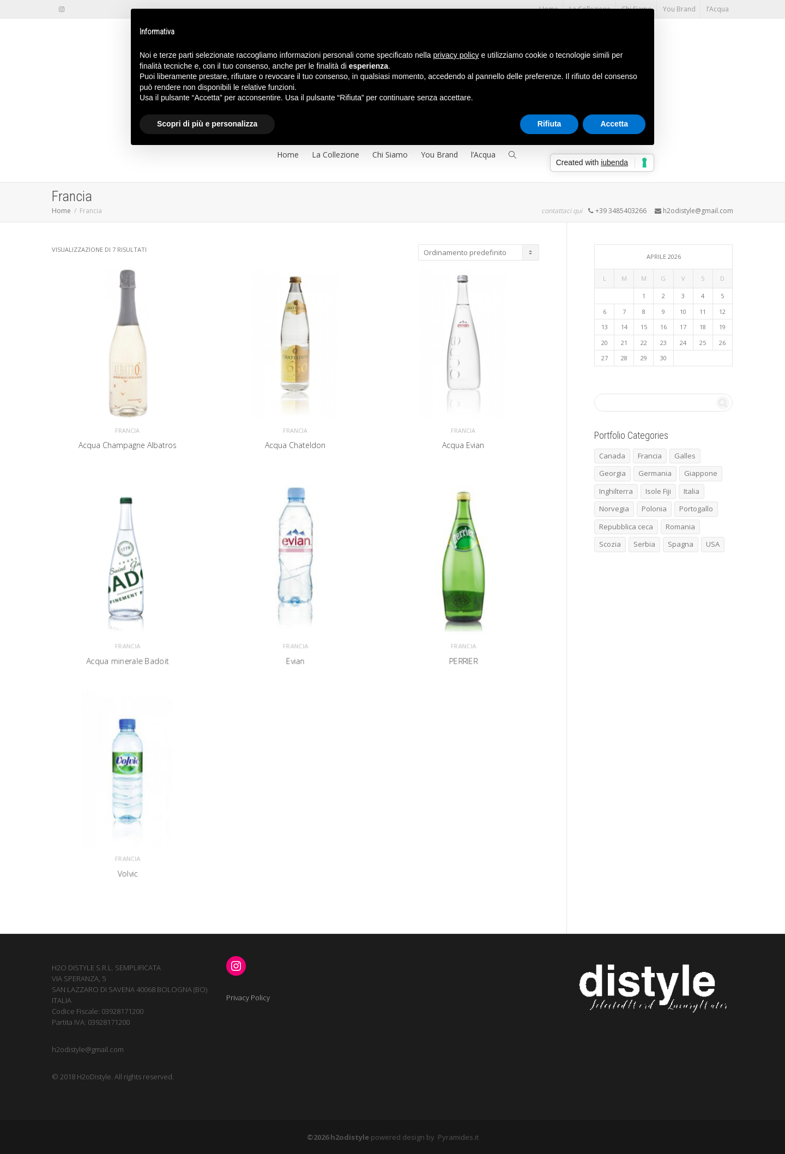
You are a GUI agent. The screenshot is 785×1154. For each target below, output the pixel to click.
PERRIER (463, 646)
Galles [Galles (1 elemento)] (685, 456)
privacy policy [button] (456, 55)
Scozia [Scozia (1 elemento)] (610, 544)
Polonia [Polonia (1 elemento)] (654, 508)
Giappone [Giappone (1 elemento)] (700, 473)
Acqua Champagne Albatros (128, 448)
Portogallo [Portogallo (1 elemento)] (696, 508)
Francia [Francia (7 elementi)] (650, 456)
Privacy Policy (248, 997)
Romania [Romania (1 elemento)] (680, 526)
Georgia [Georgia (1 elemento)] (612, 473)
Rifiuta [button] (549, 123)
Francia (128, 432)
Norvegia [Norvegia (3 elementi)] (614, 508)
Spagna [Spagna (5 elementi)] (680, 544)
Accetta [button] (614, 123)
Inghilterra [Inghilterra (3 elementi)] (616, 491)
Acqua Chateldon (295, 448)
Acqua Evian (463, 448)
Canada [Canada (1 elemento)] (612, 456)
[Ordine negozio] (478, 252)
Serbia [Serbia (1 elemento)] (644, 544)
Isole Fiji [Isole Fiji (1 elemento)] (658, 491)
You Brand (679, 9)
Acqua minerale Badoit (127, 646)
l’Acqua (717, 9)
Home (288, 154)
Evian (295, 646)
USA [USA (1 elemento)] (713, 544)
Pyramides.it (458, 1137)
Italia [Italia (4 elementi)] (691, 491)
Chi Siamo (390, 154)
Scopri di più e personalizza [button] (207, 123)
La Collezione (335, 154)
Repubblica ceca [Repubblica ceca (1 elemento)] (626, 526)
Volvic (127, 859)
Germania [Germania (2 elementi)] (655, 473)
